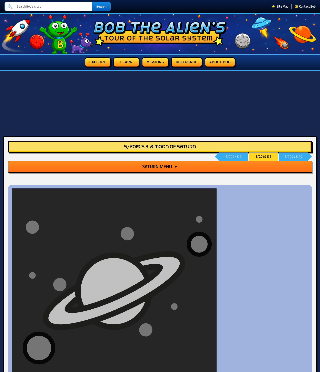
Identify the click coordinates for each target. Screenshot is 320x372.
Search (101, 6)
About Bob (220, 62)
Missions (155, 62)
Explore (97, 62)
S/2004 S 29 (293, 156)
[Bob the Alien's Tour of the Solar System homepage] (160, 34)
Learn (126, 62)
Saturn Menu (160, 166)
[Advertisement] (160, 101)
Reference (187, 62)
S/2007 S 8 (233, 156)
